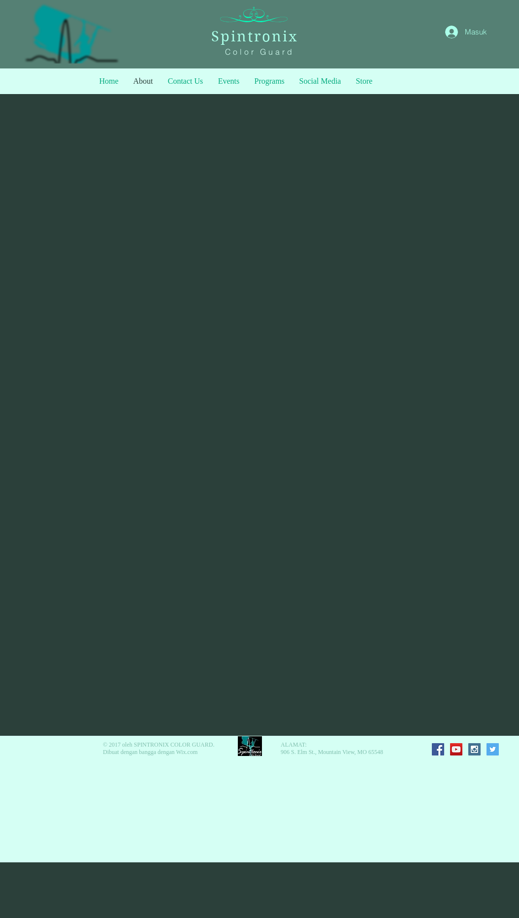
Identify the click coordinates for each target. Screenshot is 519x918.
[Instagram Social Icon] (474, 749)
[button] (269, 81)
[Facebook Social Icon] (438, 749)
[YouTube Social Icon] (456, 749)
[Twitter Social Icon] (493, 749)
